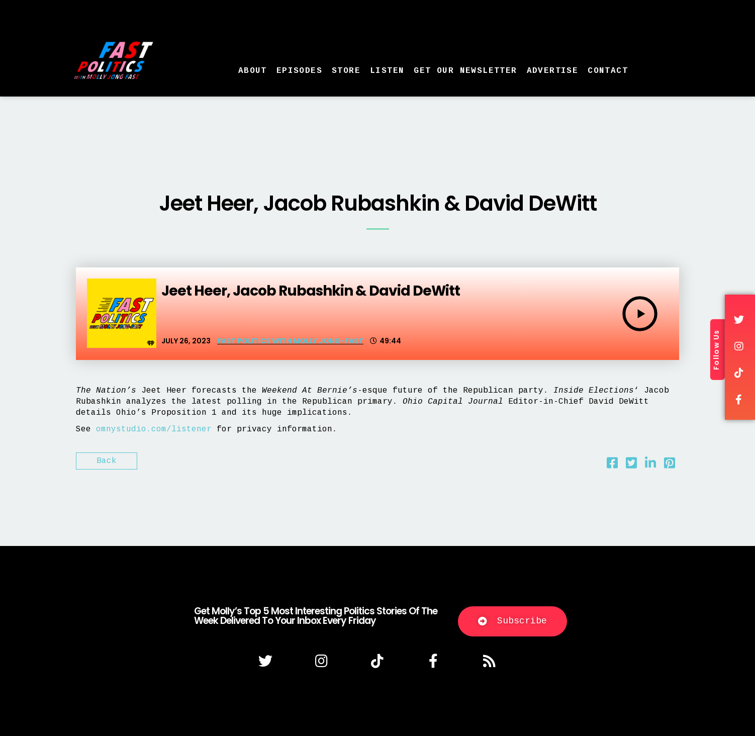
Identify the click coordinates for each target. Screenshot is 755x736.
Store (346, 70)
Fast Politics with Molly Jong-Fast (290, 341)
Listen (387, 70)
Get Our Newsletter (465, 70)
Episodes (299, 70)
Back (107, 461)
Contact (608, 70)
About (252, 70)
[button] (512, 621)
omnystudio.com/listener (154, 429)
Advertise (553, 70)
